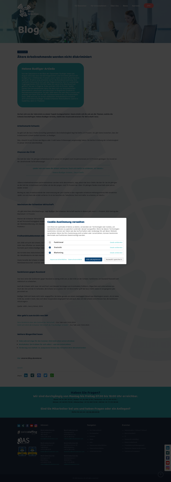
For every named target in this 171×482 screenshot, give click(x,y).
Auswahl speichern (114, 259)
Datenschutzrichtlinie (75, 259)
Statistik (58, 247)
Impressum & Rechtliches (58, 259)
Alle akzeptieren (93, 259)
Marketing (58, 252)
